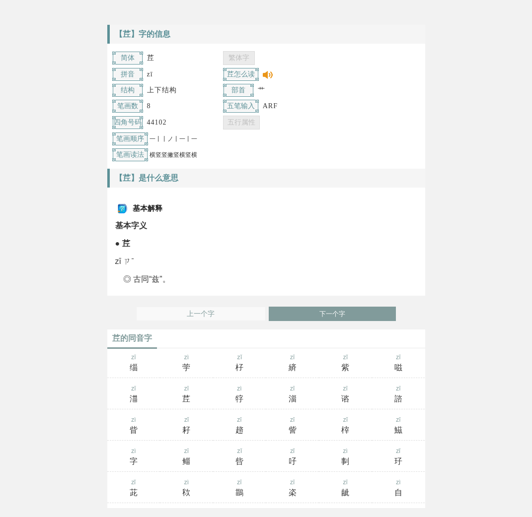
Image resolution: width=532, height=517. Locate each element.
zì (186, 364)
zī (133, 364)
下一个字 (332, 314)
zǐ (239, 364)
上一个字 (201, 314)
